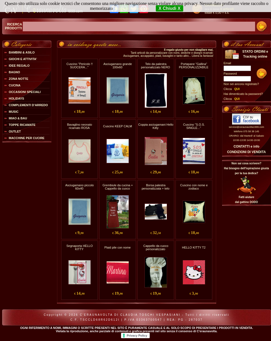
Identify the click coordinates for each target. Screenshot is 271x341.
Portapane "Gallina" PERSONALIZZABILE (193, 65)
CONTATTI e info (246, 146)
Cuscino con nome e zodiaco (194, 187)
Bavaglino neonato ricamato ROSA (79, 126)
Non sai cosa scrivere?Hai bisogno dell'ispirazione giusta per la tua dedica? (246, 168)
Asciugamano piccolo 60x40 (79, 187)
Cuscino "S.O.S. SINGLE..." (194, 126)
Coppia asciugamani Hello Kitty (155, 126)
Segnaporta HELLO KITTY (79, 247)
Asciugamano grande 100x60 (117, 65)
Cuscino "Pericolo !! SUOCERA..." (79, 65)
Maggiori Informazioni (132, 9)
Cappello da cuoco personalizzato (155, 247)
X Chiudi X (169, 8)
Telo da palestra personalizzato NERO (155, 65)
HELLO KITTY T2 (194, 247)
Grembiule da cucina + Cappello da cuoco (118, 187)
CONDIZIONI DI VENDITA (246, 152)
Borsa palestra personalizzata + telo (155, 187)
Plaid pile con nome (117, 247)
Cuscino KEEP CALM (117, 126)
